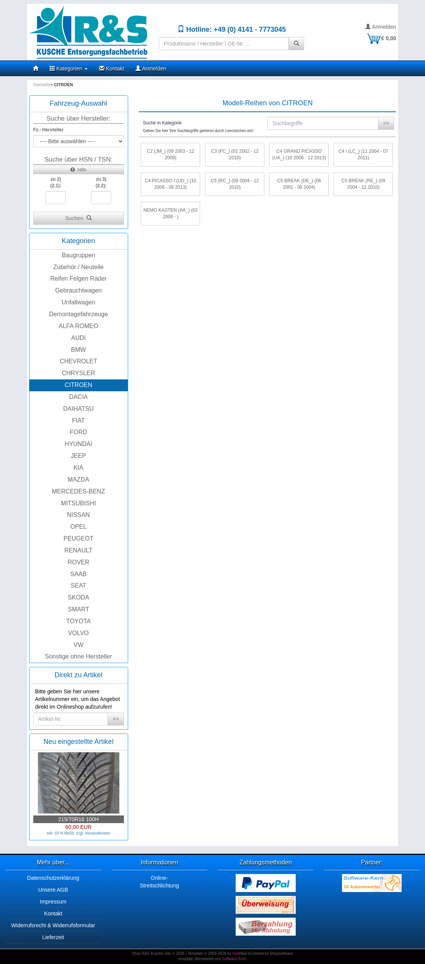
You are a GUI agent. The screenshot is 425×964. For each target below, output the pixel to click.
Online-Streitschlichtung (159, 882)
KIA (78, 467)
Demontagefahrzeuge (78, 314)
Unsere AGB (53, 890)
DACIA (78, 397)
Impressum (53, 902)
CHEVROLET (78, 361)
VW (78, 645)
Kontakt (111, 68)
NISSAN (78, 514)
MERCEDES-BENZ (78, 491)
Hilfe (78, 170)
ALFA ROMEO (78, 326)
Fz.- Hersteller (48, 129)
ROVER (79, 562)
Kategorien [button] (69, 68)
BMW (78, 349)
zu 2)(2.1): (55, 182)
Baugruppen (78, 255)
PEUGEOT (78, 538)
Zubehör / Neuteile (78, 267)
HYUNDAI (78, 444)
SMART (78, 609)
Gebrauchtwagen (78, 290)
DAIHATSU (78, 408)
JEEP (78, 456)
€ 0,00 (381, 38)
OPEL (78, 526)
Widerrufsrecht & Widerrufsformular (53, 925)
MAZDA (78, 479)
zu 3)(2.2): (101, 182)
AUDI (78, 338)
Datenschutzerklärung (53, 878)
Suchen (78, 218)
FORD (78, 432)
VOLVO (78, 633)
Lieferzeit (53, 937)
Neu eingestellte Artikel (79, 741)
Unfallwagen (78, 302)
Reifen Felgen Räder (78, 278)
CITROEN (78, 385)
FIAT (78, 420)
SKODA (78, 597)
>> (115, 719)
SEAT (78, 585)
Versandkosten (97, 833)
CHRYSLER (78, 373)
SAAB (78, 574)
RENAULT (78, 550)
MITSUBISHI (78, 503)
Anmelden (380, 27)
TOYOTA (78, 621)
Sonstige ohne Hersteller (78, 656)
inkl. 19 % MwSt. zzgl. (66, 833)
